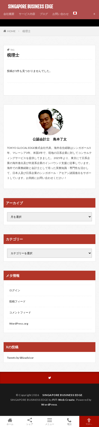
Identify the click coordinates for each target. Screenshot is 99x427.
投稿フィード (17, 301)
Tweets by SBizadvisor (20, 357)
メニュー (49, 421)
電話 (69, 421)
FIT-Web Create (63, 399)
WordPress (49, 404)
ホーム (10, 421)
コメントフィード (20, 312)
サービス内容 (27, 14)
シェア (29, 421)
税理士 (26, 31)
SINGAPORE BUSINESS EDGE (28, 7)
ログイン (14, 290)
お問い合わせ (60, 14)
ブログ (44, 14)
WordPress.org (18, 323)
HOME (11, 31)
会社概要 (8, 14)
